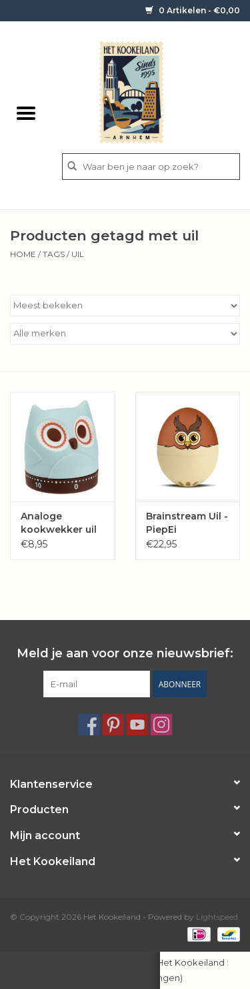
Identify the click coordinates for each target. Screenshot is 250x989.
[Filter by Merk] (125, 333)
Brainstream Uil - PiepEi (187, 522)
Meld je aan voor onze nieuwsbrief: (125, 654)
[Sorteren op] (125, 305)
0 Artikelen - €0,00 (192, 10)
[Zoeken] (151, 166)
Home (23, 254)
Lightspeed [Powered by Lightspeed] (217, 917)
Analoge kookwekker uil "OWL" (59, 523)
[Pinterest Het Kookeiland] (113, 724)
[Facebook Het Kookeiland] (89, 724)
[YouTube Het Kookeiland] (137, 724)
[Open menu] (26, 112)
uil (77, 254)
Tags (54, 254)
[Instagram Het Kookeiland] (161, 724)
